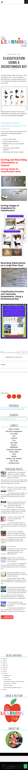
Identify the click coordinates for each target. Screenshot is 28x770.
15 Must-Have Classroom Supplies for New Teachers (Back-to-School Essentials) (16, 533)
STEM (19, 54)
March (5, 677)
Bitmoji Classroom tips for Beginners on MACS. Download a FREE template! (17, 574)
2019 (4, 667)
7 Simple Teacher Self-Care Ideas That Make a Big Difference (16, 518)
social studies (14, 452)
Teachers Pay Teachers (14, 458)
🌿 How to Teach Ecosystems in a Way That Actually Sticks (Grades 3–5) (16, 489)
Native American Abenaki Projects (13, 687)
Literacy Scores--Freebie (10, 683)
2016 (4, 671)
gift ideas (14, 442)
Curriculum (11, 54)
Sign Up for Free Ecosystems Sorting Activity (12, 409)
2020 (4, 665)
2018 (4, 669)
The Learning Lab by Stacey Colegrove (14, 765)
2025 (4, 658)
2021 (4, 663)
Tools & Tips (14, 461)
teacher (14, 456)
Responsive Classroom (14, 449)
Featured (14, 438)
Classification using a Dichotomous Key (14, 681)
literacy (14, 445)
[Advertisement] (14, 18)
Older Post (18, 357)
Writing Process (14, 463)
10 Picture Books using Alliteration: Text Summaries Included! (16, 603)
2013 (4, 673)
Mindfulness (14, 447)
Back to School (14, 429)
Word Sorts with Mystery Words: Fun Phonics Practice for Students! (16, 559)
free (14, 440)
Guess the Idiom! (8, 685)
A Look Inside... (12, 546)
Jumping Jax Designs (18, 768)
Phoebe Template (5, 766)
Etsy (14, 436)
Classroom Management (14, 431)
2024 (4, 661)
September (7, 675)
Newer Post (10, 357)
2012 (4, 689)
